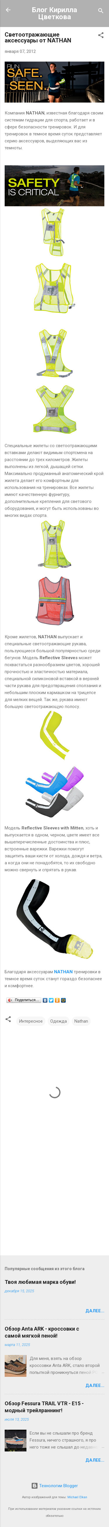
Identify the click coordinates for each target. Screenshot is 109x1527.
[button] (100, 36)
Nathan (81, 1021)
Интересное (31, 1021)
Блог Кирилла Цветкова (54, 13)
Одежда (58, 1021)
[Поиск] (100, 12)
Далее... (94, 1310)
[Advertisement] (54, 1205)
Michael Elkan (77, 1497)
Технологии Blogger (54, 1485)
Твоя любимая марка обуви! (40, 1282)
